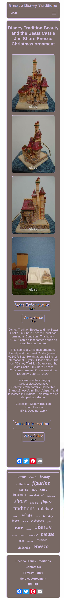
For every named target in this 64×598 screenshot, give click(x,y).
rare (19, 527)
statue (28, 529)
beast (15, 516)
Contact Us (33, 567)
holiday (48, 516)
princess (50, 521)
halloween (51, 496)
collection (22, 484)
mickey (45, 508)
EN (30, 584)
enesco (41, 546)
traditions (24, 508)
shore (20, 501)
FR (36, 584)
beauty (45, 477)
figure (46, 501)
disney (43, 526)
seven (25, 521)
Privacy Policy (33, 572)
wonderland (36, 495)
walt (38, 516)
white (27, 515)
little (22, 535)
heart (15, 520)
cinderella (24, 547)
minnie (42, 540)
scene (14, 535)
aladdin (34, 502)
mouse (47, 534)
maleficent (37, 520)
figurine (41, 483)
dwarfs (33, 477)
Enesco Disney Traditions (33, 561)
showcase (39, 489)
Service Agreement (33, 578)
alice (21, 540)
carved (23, 489)
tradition (30, 541)
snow (21, 476)
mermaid (33, 535)
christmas (19, 495)
